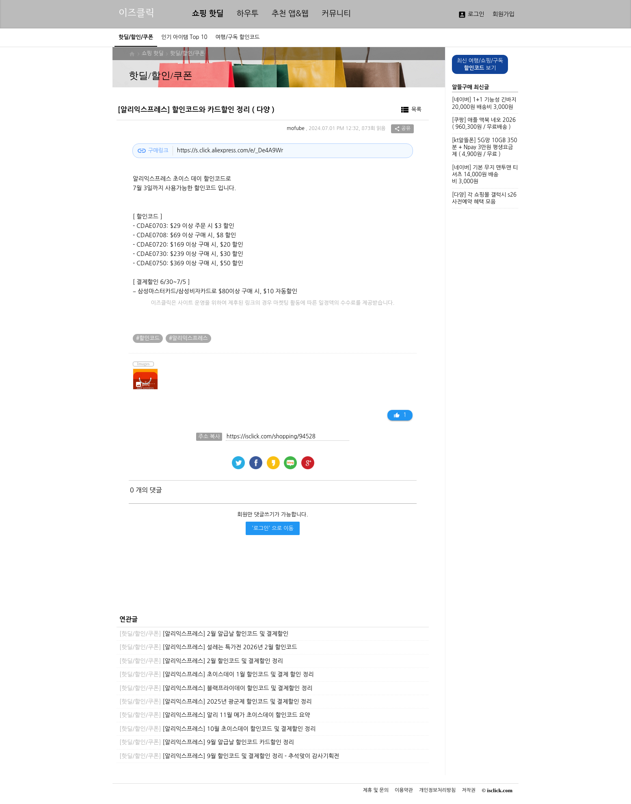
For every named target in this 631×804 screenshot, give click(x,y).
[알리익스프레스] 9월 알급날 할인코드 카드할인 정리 (206, 742)
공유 (402, 129)
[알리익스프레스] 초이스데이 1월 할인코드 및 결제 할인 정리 (216, 674)
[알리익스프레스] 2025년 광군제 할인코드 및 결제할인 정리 (215, 701)
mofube (296, 128)
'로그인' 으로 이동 (273, 528)
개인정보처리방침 (437, 790)
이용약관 (404, 790)
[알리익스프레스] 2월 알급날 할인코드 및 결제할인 (203, 634)
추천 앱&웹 (290, 13)
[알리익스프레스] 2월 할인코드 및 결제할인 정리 (201, 661)
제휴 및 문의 (376, 790)
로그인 (471, 15)
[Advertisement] (271, 581)
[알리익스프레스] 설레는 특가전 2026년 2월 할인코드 (208, 647)
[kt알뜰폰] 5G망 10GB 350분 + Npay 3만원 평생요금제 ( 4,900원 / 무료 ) (484, 147)
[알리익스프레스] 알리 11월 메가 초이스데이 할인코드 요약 (214, 715)
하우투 (248, 13)
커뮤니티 (336, 13)
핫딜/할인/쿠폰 (187, 53)
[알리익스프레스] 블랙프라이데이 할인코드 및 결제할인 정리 (215, 688)
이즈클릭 (136, 13)
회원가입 (503, 14)
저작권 (468, 790)
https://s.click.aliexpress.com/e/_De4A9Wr (230, 150)
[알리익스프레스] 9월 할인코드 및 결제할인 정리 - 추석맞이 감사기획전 (229, 756)
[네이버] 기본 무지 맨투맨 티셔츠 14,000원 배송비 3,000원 (485, 174)
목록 (410, 110)
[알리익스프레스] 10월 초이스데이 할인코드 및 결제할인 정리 (217, 729)
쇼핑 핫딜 (208, 13)
